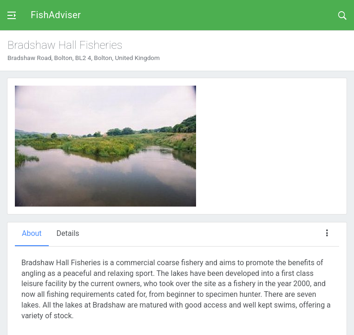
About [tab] (32, 233)
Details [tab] (68, 233)
